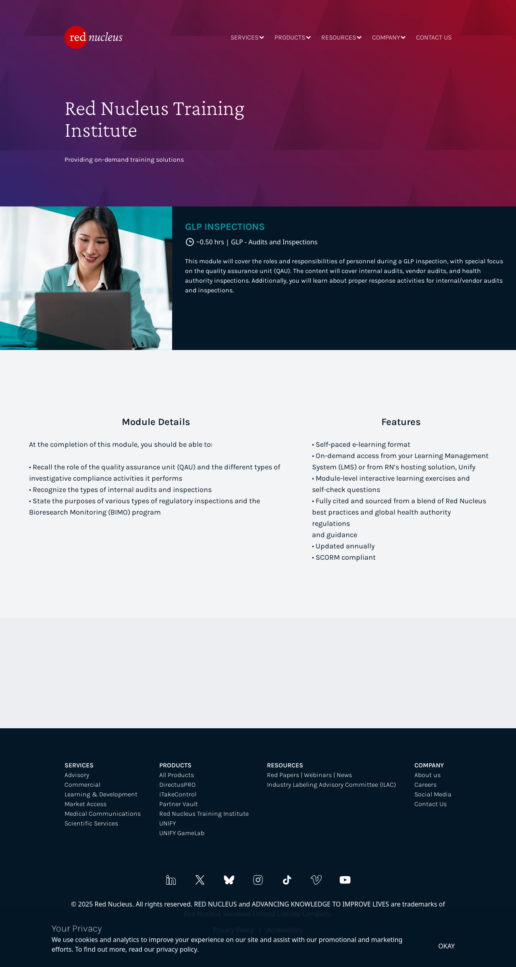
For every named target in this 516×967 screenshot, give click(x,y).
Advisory (76, 775)
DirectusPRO (177, 784)
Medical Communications (102, 813)
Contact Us (430, 804)
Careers (425, 784)
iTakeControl (177, 794)
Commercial (82, 784)
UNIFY (167, 823)
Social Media (433, 794)
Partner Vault (178, 804)
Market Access (85, 804)
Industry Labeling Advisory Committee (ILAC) (331, 784)
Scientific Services (91, 823)
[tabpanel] (258, 278)
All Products (176, 775)
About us (427, 775)
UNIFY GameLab (181, 833)
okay (446, 946)
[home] (93, 37)
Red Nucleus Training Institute (204, 813)
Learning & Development (100, 794)
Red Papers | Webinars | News (309, 775)
